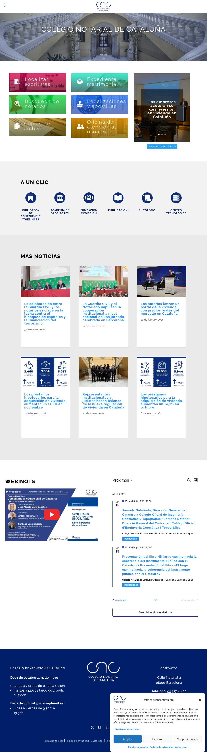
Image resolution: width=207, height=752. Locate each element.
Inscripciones (131, 585)
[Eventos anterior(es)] (119, 600)
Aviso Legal (181, 749)
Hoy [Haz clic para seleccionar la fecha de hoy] (155, 600)
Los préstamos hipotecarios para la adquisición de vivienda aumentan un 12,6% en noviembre (45, 400)
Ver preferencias (187, 741)
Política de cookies (138, 749)
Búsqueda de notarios (42, 103)
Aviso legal (97, 741)
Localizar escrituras (37, 81)
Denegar (157, 741)
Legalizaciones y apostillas (106, 103)
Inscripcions (130, 539)
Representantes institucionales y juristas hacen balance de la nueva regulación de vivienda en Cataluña (103, 400)
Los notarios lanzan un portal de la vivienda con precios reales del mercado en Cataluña (160, 308)
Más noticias (160, 146)
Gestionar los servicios (127, 731)
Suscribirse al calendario (153, 612)
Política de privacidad (161, 749)
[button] (200, 702)
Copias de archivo (37, 126)
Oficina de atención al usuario (101, 126)
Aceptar (127, 741)
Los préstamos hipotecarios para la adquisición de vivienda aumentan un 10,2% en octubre (161, 400)
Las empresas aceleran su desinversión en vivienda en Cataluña (162, 114)
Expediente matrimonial (102, 81)
